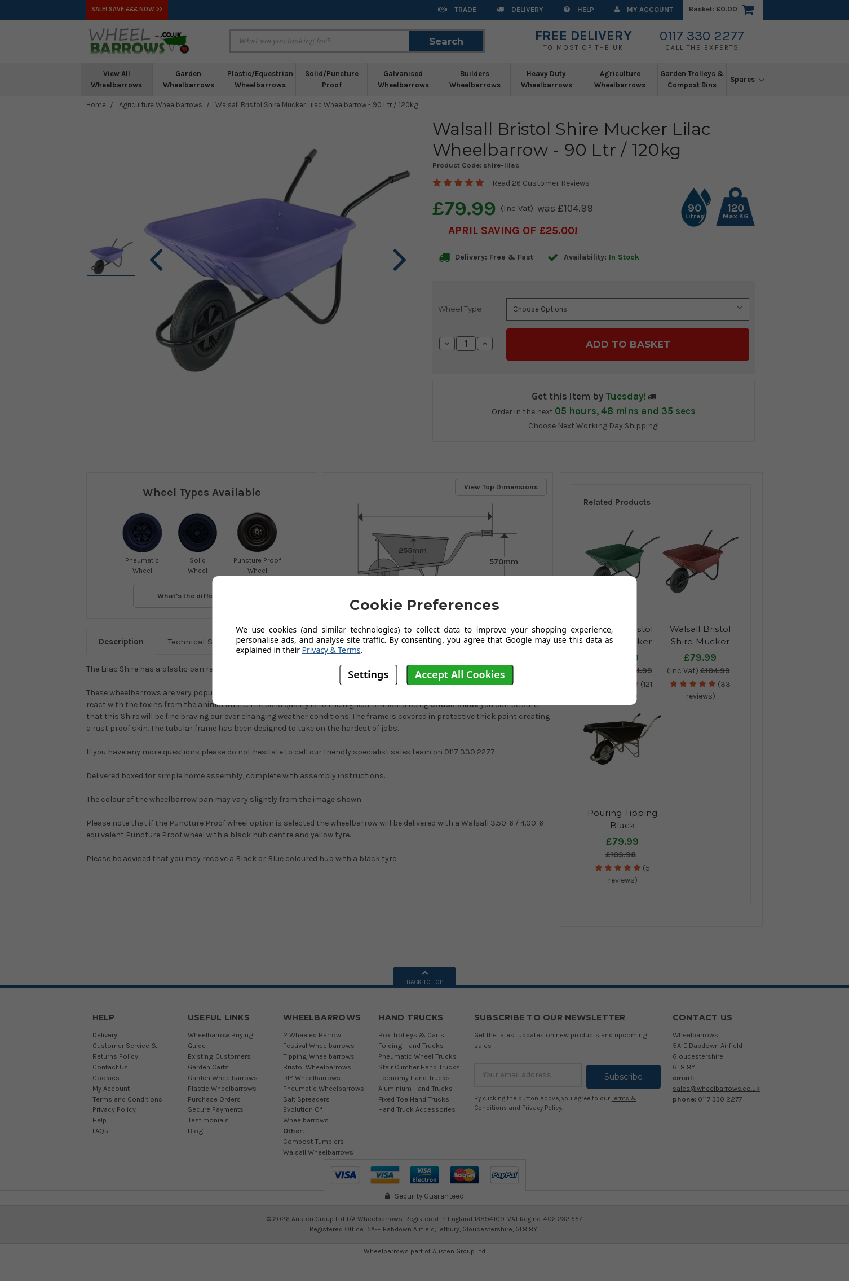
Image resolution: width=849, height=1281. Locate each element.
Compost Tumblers (313, 1139)
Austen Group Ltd (458, 1249)
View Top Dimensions (501, 485)
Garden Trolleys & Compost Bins (692, 79)
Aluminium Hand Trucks (415, 1086)
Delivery (520, 9)
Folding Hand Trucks (411, 1043)
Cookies (106, 1076)
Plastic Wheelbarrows (222, 1086)
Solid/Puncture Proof (332, 79)
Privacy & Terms (331, 649)
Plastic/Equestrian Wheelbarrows (260, 79)
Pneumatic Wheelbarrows (323, 1086)
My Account (643, 9)
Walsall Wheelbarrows (318, 1150)
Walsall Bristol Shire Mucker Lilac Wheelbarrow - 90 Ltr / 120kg (316, 104)
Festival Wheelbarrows (319, 1043)
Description (121, 640)
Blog (196, 1129)
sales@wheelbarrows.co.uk (716, 1086)
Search (446, 41)
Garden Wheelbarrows (188, 79)
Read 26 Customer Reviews (541, 183)
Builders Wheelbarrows (475, 79)
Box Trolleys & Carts (411, 1033)
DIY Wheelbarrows (312, 1076)
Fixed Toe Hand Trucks (413, 1097)
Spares (747, 79)
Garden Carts (208, 1065)
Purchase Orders (214, 1097)
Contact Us (110, 1065)
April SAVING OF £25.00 (511, 230)
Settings (368, 674)
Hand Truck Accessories (417, 1107)
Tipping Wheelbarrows (319, 1054)
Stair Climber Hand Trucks (419, 1065)
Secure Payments (216, 1107)
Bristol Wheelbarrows (317, 1065)
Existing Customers (219, 1054)
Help (579, 9)
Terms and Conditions (127, 1097)
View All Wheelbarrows (116, 79)
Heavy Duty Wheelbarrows (546, 79)
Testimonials (208, 1118)
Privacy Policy (114, 1107)
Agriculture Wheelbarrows (619, 79)
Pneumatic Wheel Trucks (417, 1054)
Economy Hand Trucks (414, 1076)
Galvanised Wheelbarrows (403, 79)
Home (96, 104)
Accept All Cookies (460, 674)
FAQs (100, 1129)
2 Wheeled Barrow (312, 1033)
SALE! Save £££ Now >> (127, 9)
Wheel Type (460, 308)
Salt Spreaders (306, 1097)
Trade (457, 9)
